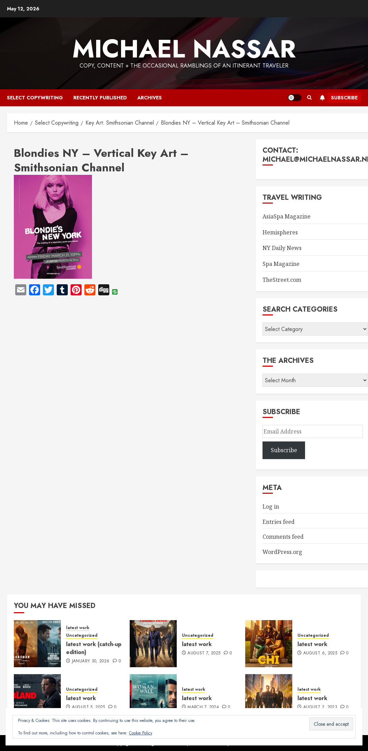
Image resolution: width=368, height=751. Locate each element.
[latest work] (153, 643)
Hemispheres (280, 232)
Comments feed (283, 536)
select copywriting (35, 97)
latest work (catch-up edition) (93, 648)
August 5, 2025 (88, 707)
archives (149, 97)
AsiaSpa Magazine (287, 216)
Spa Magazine (281, 264)
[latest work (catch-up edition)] (37, 643)
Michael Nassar (184, 49)
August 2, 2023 (320, 707)
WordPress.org (282, 552)
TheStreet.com (282, 280)
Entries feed (279, 522)
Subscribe (337, 97)
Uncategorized (82, 635)
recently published (100, 97)
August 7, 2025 (203, 653)
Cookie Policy (140, 733)
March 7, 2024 (203, 707)
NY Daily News (282, 248)
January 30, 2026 (91, 661)
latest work (77, 628)
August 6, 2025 (320, 653)
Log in (271, 506)
